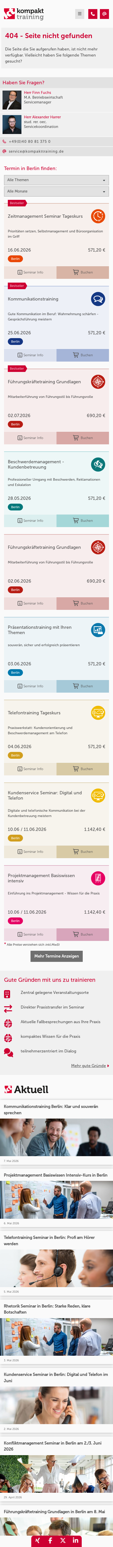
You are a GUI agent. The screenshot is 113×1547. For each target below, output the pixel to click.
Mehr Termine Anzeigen (56, 956)
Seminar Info (30, 272)
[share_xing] (37, 1541)
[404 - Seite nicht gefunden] (92, 14)
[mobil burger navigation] (79, 14)
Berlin (15, 259)
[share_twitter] (62, 1541)
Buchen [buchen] (83, 272)
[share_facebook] (50, 1541)
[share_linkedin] (75, 1541)
